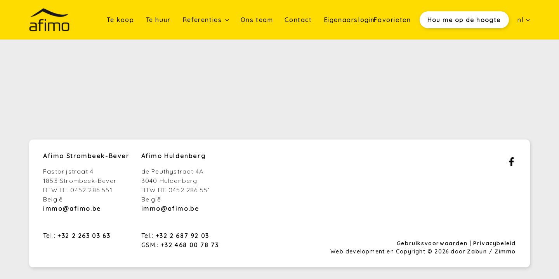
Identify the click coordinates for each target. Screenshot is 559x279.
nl (523, 20)
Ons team (257, 20)
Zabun (477, 251)
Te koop (120, 20)
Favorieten (392, 20)
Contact (298, 20)
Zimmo (505, 251)
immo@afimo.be (72, 208)
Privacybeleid (494, 243)
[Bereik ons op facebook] (511, 164)
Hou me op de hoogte (464, 20)
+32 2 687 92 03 (182, 235)
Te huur (158, 20)
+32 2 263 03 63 (83, 235)
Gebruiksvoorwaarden (433, 243)
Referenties (203, 20)
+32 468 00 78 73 (190, 245)
